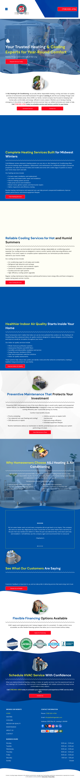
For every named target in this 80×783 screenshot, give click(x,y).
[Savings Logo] (26, 644)
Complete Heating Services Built (30, 152)
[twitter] (46, 726)
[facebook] (42, 726)
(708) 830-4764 (15, 690)
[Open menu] (6, 9)
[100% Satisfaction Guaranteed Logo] (40, 644)
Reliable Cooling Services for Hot (30, 238)
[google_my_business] (60, 726)
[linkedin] (56, 726)
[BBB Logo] (68, 644)
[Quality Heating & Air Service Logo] (54, 644)
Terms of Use (45, 776)
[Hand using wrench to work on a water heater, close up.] (40, 133)
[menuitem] (22, 714)
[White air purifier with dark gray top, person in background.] (40, 305)
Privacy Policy (51, 776)
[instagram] (53, 726)
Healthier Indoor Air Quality (26, 324)
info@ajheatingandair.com (53, 717)
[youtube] (49, 726)
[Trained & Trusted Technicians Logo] (12, 644)
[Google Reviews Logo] (17, 578)
